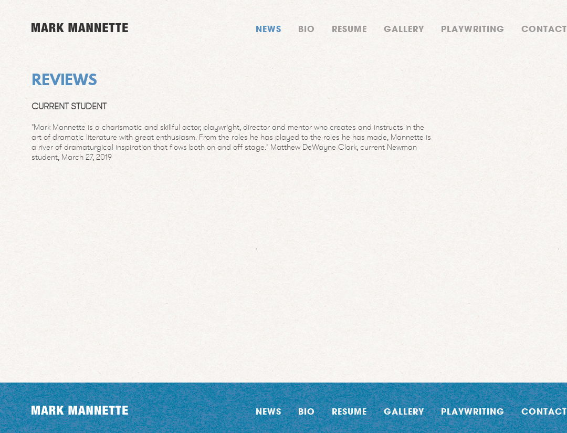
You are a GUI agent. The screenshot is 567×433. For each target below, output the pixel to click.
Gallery (404, 28)
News (268, 28)
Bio (306, 28)
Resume (349, 28)
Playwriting (473, 28)
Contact (544, 28)
